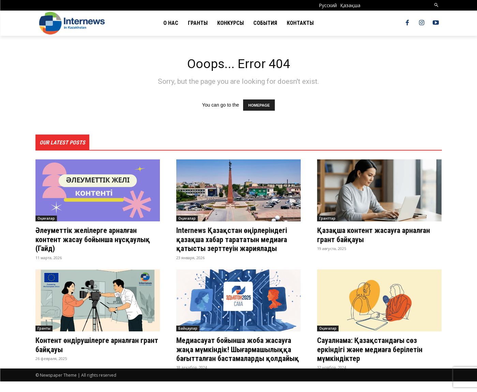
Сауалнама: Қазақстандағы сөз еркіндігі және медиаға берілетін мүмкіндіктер (375, 350)
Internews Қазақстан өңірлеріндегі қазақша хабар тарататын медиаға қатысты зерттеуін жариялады (236, 241)
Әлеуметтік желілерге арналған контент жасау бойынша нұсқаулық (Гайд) (91, 241)
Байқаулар (187, 329)
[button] (436, 5)
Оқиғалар (46, 220)
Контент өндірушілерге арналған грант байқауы (92, 346)
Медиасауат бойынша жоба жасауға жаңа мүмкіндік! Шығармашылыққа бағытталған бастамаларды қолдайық (232, 355)
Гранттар (327, 220)
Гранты (44, 329)
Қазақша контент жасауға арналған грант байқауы (379, 236)
